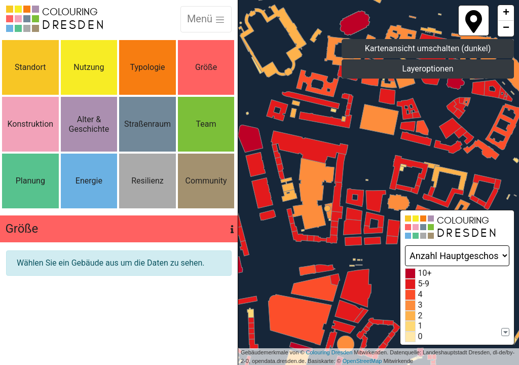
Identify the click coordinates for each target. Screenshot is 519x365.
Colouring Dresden (329, 352)
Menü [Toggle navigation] (206, 19)
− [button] (506, 28)
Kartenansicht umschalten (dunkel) (428, 48)
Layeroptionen (428, 69)
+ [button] (506, 13)
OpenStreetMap (362, 361)
